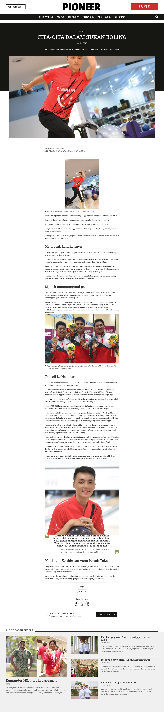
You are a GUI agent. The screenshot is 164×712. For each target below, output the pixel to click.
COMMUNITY (73, 17)
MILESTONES (88, 17)
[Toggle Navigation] (7, 17)
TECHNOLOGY (104, 17)
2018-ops (82, 591)
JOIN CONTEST (14, 7)
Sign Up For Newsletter (144, 7)
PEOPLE (60, 17)
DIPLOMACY (120, 17)
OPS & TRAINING (46, 17)
